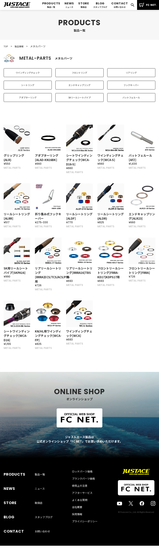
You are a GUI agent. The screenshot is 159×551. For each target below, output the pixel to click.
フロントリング (79, 74)
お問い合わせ (42, 525)
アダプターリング (27, 105)
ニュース (40, 499)
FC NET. (148, 5)
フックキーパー (131, 89)
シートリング (28, 89)
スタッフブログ (44, 516)
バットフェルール (131, 105)
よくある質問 (79, 518)
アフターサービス (82, 511)
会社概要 (77, 525)
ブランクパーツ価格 (83, 497)
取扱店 (38, 508)
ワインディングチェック (28, 74)
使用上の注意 (79, 504)
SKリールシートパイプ (79, 105)
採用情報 (77, 533)
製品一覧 (40, 490)
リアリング (131, 74)
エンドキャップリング (79, 89)
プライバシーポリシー (85, 540)
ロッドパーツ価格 (82, 490)
